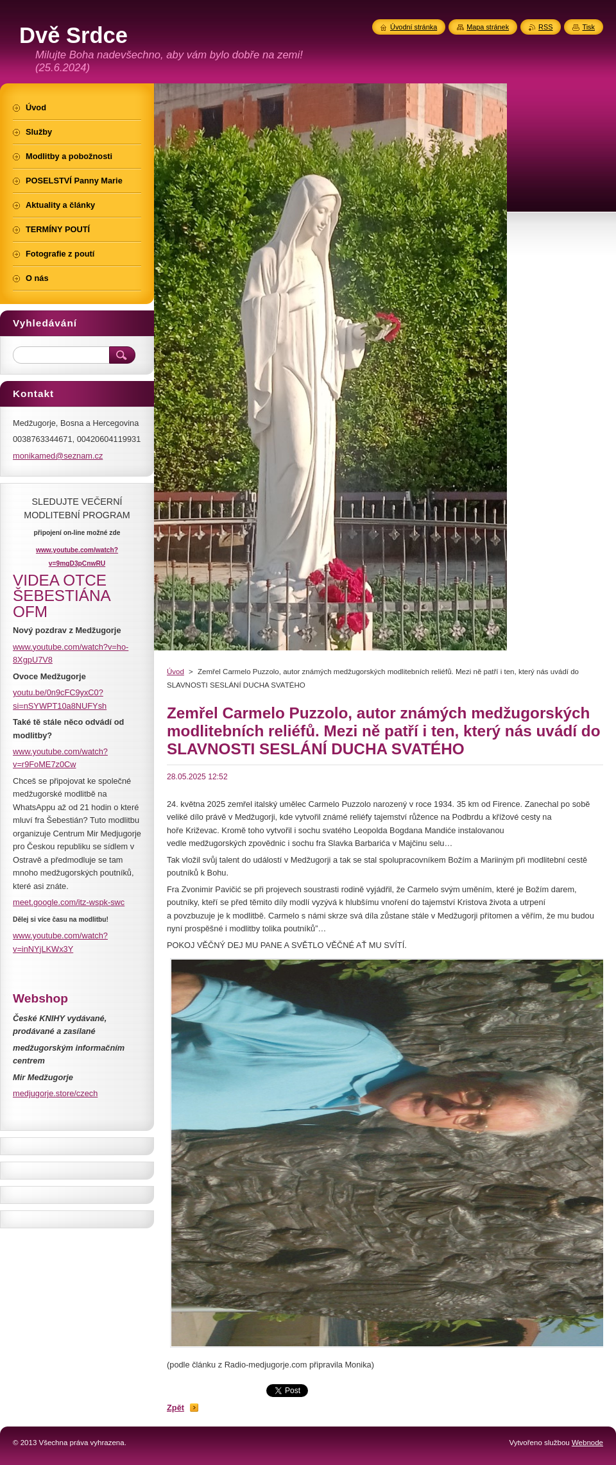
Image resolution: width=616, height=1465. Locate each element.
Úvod (175, 671)
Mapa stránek (487, 27)
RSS (545, 27)
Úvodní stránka (413, 27)
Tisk (588, 27)
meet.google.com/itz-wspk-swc (68, 902)
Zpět (175, 1407)
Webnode (587, 1442)
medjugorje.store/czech (55, 1093)
